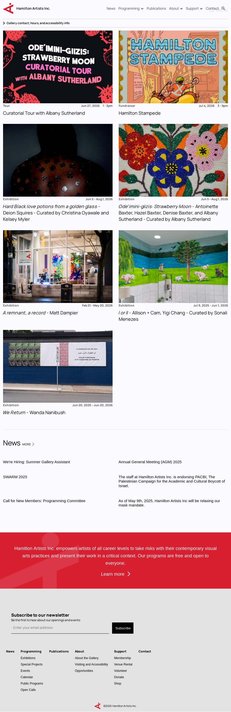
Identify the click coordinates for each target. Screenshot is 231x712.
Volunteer (120, 671)
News (111, 8)
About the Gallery (87, 658)
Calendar (27, 677)
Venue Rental (123, 664)
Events (25, 671)
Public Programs (32, 683)
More (28, 444)
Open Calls (28, 690)
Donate (119, 677)
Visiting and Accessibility (91, 664)
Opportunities (84, 671)
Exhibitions (28, 658)
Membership (122, 658)
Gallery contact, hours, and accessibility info (38, 23)
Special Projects (32, 664)
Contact (212, 8)
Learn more (112, 574)
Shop (117, 683)
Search (223, 8)
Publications (156, 8)
